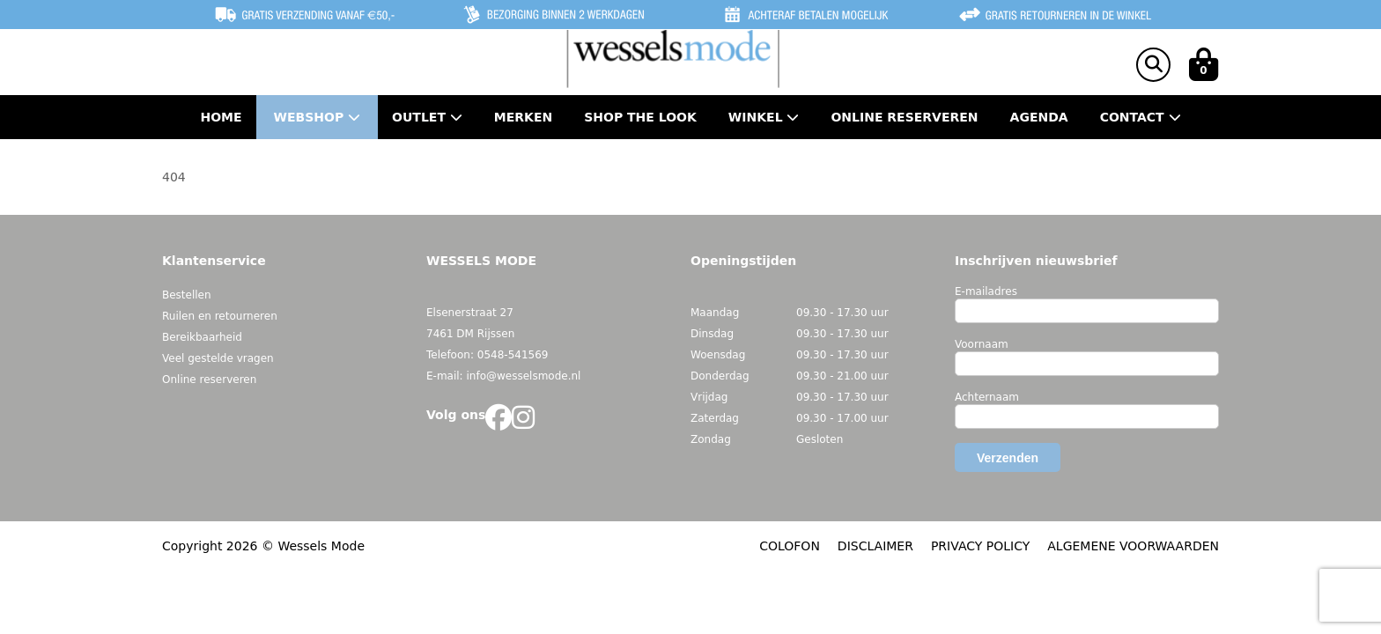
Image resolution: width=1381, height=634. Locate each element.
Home (220, 117)
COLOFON (789, 546)
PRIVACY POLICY (980, 546)
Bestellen (186, 295)
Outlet (427, 117)
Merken (523, 117)
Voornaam (981, 344)
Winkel (764, 117)
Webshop (317, 117)
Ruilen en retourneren (219, 316)
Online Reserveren (904, 117)
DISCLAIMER (875, 546)
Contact (1140, 117)
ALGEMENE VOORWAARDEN (1133, 546)
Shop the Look (640, 117)
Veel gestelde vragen (218, 358)
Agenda (1039, 117)
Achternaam (987, 397)
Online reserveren (209, 379)
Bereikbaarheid (202, 337)
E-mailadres (986, 291)
